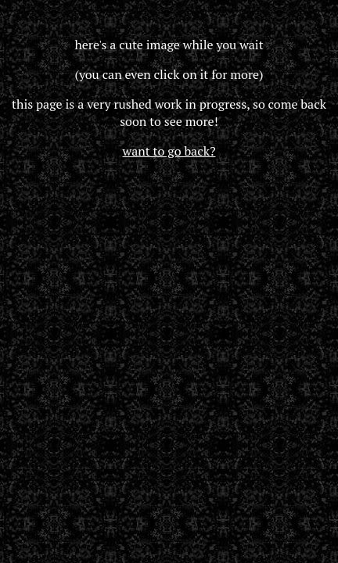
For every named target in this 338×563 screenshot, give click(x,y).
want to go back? (169, 151)
